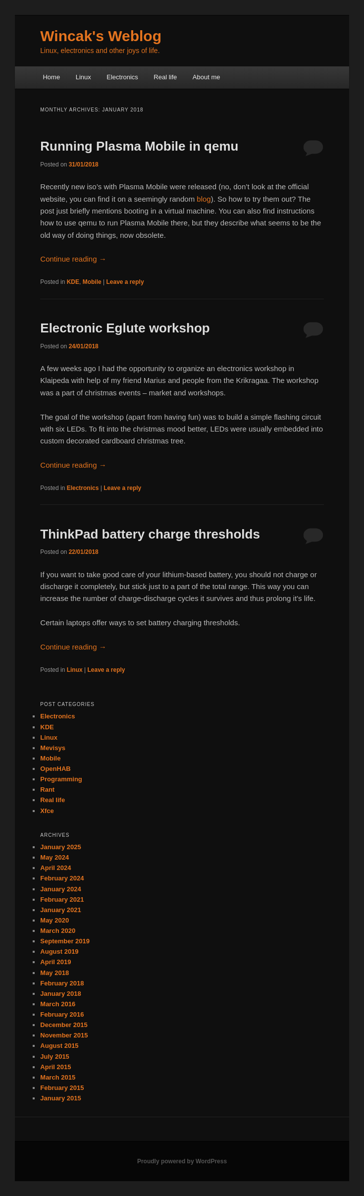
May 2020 (54, 920)
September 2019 (65, 941)
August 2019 (59, 951)
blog (203, 199)
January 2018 (60, 993)
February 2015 (62, 1087)
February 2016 (62, 1014)
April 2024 (55, 867)
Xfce (46, 811)
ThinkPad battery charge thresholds (150, 534)
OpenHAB (55, 768)
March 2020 (57, 930)
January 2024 (60, 889)
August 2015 (59, 1045)
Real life (165, 77)
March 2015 (57, 1077)
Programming (61, 779)
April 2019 (55, 962)
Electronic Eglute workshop (124, 328)
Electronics (122, 77)
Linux (83, 77)
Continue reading (73, 259)
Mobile (92, 281)
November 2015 (64, 1035)
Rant (47, 789)
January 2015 (60, 1098)
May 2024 (54, 857)
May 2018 (54, 973)
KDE (73, 281)
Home (51, 77)
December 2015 (63, 1025)
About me (206, 77)
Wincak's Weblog (100, 36)
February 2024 (62, 878)
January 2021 (60, 910)
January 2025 (60, 847)
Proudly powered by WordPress (182, 1161)
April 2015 (55, 1067)
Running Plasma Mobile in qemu (139, 146)
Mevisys (52, 748)
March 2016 (57, 1004)
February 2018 (62, 983)
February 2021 (62, 899)
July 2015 (54, 1056)
